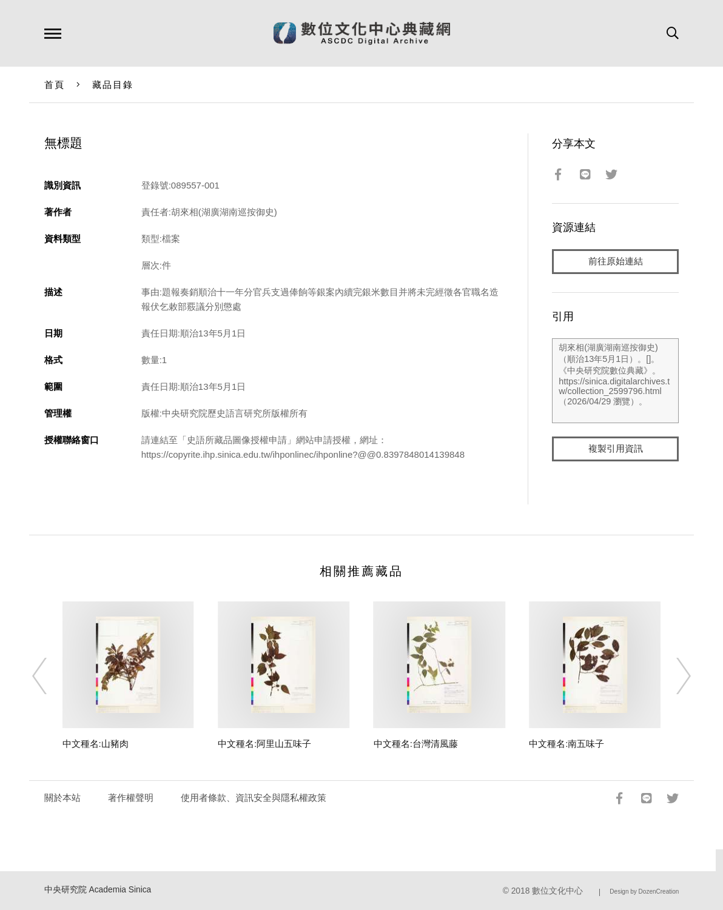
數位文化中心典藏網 (362, 33)
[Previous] (50, 676)
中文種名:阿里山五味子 (264, 743)
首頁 (55, 84)
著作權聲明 (130, 797)
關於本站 (62, 797)
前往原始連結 (615, 261)
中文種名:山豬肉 (95, 743)
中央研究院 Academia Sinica (98, 889)
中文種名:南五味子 (566, 743)
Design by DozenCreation (644, 891)
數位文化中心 (557, 890)
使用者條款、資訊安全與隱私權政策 (253, 797)
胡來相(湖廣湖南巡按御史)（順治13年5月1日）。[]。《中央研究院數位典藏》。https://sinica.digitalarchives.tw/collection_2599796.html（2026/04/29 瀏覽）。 (615, 381)
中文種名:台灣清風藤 (416, 743)
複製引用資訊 (615, 449)
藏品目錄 (113, 84)
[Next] (672, 676)
